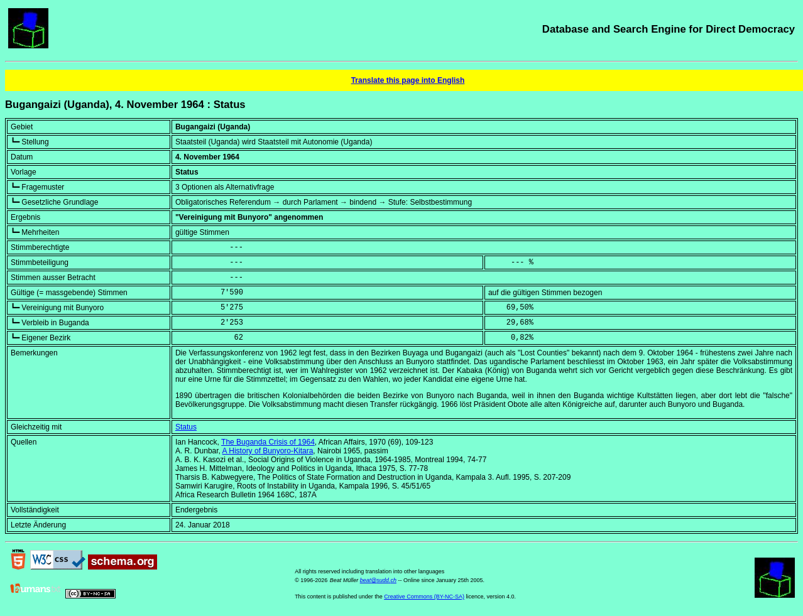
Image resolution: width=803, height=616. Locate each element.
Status (186, 427)
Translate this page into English (408, 80)
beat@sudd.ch (378, 580)
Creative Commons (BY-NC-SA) (424, 596)
